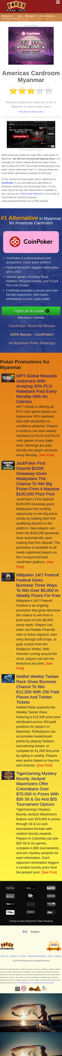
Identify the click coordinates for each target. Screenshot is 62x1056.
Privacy (23, 956)
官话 (25, 931)
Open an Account (33, 311)
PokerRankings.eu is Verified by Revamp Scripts (35, 983)
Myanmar (8, 16)
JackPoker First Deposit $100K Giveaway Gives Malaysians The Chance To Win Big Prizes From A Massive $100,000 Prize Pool (37, 478)
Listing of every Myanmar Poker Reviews (31, 921)
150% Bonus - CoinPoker (34, 317)
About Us (4, 956)
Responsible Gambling (37, 956)
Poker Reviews (47, 16)
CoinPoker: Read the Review (32, 329)
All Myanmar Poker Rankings (31, 347)
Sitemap (58, 956)
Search (50, 956)
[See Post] (46, 455)
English (31, 16)
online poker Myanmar (32, 193)
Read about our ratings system (31, 112)
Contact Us (14, 956)
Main (19, 16)
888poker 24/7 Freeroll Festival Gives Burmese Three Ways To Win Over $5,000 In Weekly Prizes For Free (38, 585)
